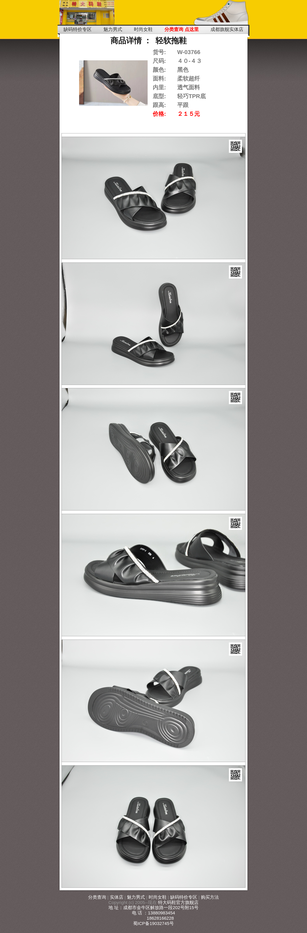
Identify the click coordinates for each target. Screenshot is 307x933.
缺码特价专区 (183, 897)
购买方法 (210, 897)
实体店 (116, 897)
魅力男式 (136, 897)
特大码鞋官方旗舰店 (178, 902)
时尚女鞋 (158, 897)
